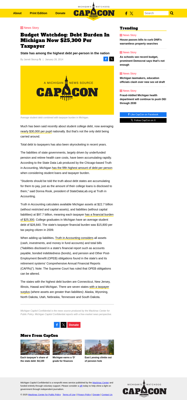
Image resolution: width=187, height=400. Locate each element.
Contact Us (107, 394)
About (17, 13)
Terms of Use (69, 394)
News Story (31, 27)
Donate (60, 13)
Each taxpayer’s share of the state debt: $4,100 (35, 351)
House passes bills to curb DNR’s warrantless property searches (141, 41)
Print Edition (38, 13)
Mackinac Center (100, 382)
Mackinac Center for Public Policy (44, 394)
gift (80, 386)
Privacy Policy (84, 394)
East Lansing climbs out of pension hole (99, 351)
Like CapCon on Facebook (143, 114)
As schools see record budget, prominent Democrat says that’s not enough (142, 60)
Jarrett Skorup (31, 59)
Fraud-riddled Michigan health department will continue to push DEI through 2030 (143, 99)
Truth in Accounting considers (74, 237)
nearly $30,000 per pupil (36, 131)
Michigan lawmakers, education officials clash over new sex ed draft (142, 80)
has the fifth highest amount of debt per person (82, 167)
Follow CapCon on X (143, 120)
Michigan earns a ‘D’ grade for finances (67, 351)
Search (171, 13)
